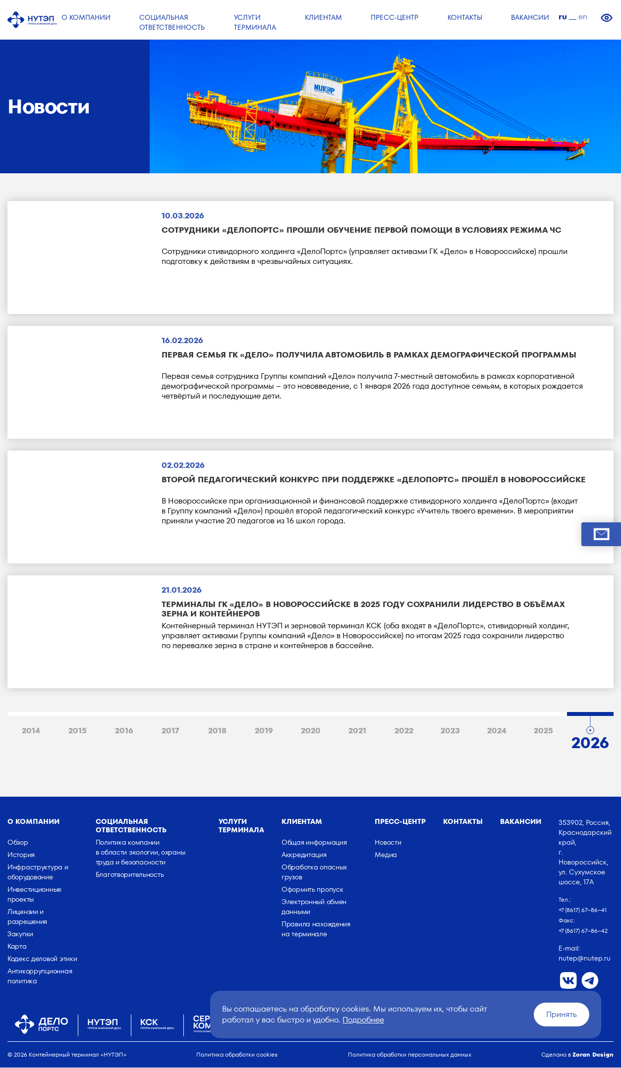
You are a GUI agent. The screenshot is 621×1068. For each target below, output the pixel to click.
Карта (17, 947)
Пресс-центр (400, 822)
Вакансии (520, 822)
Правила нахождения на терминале (316, 929)
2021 (357, 731)
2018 (217, 731)
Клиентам (302, 822)
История (21, 855)
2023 (450, 731)
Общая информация (314, 843)
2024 (497, 731)
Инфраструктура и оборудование (37, 872)
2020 (311, 731)
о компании (33, 822)
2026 (590, 741)
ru (563, 16)
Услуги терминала (241, 826)
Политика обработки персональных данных (409, 1055)
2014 (31, 731)
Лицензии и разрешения (27, 917)
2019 (264, 731)
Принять (561, 1014)
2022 (404, 731)
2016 (124, 731)
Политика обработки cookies (237, 1055)
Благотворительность (130, 875)
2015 (77, 731)
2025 (543, 731)
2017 (170, 731)
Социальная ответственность (131, 826)
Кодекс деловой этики (42, 959)
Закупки (20, 934)
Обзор (17, 843)
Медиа (386, 855)
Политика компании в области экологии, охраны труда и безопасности (140, 852)
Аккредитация (304, 855)
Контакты (463, 822)
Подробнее (363, 1019)
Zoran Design (593, 1055)
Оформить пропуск (312, 890)
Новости (388, 843)
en (582, 16)
